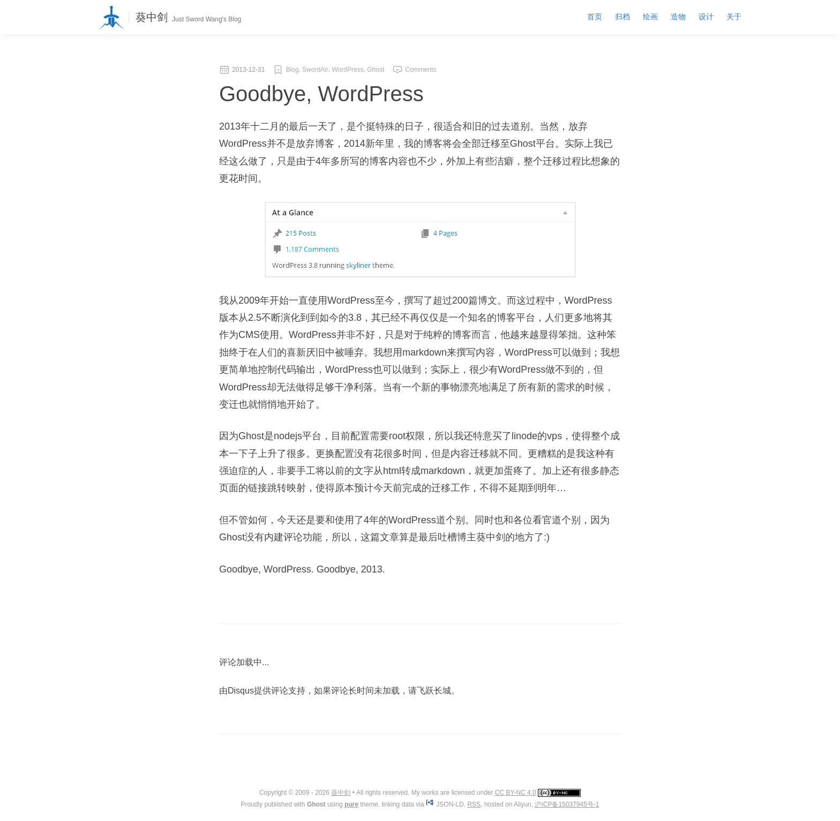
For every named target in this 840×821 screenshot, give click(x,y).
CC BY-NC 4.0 (515, 792)
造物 (678, 16)
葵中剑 (152, 17)
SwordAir (315, 69)
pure (351, 804)
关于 (733, 16)
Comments (420, 69)
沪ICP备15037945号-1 (567, 804)
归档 (622, 16)
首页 (594, 16)
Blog (292, 69)
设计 (706, 16)
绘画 (650, 16)
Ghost (375, 69)
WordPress (347, 69)
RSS (474, 804)
